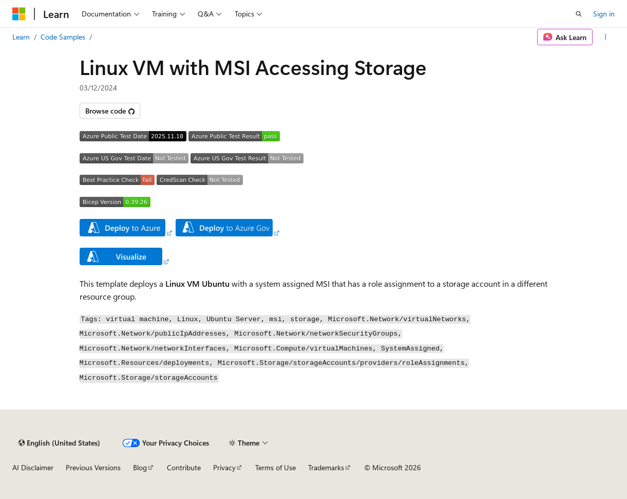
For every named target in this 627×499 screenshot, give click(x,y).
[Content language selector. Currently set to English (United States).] (59, 443)
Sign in (604, 14)
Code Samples (63, 37)
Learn (21, 37)
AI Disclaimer (32, 467)
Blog (140, 467)
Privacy (224, 467)
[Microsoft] (19, 14)
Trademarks (326, 467)
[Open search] (578, 14)
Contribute (184, 467)
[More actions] (606, 37)
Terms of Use (275, 467)
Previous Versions (93, 467)
